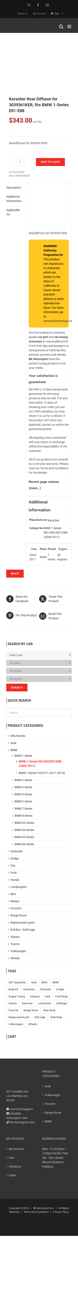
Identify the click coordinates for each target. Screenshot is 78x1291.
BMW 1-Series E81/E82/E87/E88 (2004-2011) (55, 532)
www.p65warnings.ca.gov (60, 321)
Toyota (14, 944)
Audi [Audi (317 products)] (33, 982)
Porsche (15, 908)
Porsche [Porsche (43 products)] (13, 1010)
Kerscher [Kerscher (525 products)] (27, 1003)
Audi (13, 743)
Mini (13, 894)
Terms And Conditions (36, 1212)
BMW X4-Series (24, 830)
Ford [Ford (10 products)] (47, 996)
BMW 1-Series (23, 755)
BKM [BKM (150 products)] (44, 982)
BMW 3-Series (23, 787)
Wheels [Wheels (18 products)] (32, 1024)
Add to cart (50, 161)
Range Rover (18, 915)
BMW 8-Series (23, 815)
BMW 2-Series (23, 780)
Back (15, 573)
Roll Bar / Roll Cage (22, 929)
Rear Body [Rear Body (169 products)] (49, 1010)
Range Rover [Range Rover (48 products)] (31, 1010)
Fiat (12, 865)
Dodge (14, 858)
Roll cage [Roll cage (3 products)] (40, 1017)
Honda (14, 879)
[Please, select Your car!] (39, 655)
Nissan (14, 901)
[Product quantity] (20, 162)
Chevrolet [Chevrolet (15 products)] (45, 989)
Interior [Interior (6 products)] (13, 1003)
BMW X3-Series (24, 822)
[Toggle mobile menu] (69, 26)
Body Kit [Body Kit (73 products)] (13, 989)
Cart (11, 1157)
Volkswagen (18, 951)
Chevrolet (16, 851)
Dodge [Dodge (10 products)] (60, 989)
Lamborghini (18, 887)
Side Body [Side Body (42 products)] (56, 1017)
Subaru (15, 936)
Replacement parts (22, 922)
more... (35, 488)
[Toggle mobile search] (61, 26)
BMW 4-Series (23, 794)
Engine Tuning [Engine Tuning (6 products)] (17, 996)
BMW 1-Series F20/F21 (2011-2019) (42, 773)
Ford (13, 872)
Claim (12, 1175)
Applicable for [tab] (13, 212)
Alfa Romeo (17, 736)
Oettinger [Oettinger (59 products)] (61, 1003)
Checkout (15, 1166)
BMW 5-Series (23, 801)
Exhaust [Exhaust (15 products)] (35, 996)
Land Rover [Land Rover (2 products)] (44, 1003)
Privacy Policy (61, 1212)
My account (16, 1149)
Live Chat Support (19, 1109)
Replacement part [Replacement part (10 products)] (19, 1017)
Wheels (15, 958)
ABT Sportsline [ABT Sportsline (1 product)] (17, 982)
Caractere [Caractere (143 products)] (29, 989)
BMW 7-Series (23, 808)
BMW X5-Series (24, 837)
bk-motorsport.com (20, 1122)
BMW (13, 750)
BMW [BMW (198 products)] (55, 982)
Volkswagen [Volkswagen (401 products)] (16, 1024)
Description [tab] (13, 187)
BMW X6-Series (24, 844)
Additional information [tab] (14, 199)
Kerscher (53, 520)
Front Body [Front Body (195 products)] (61, 996)
